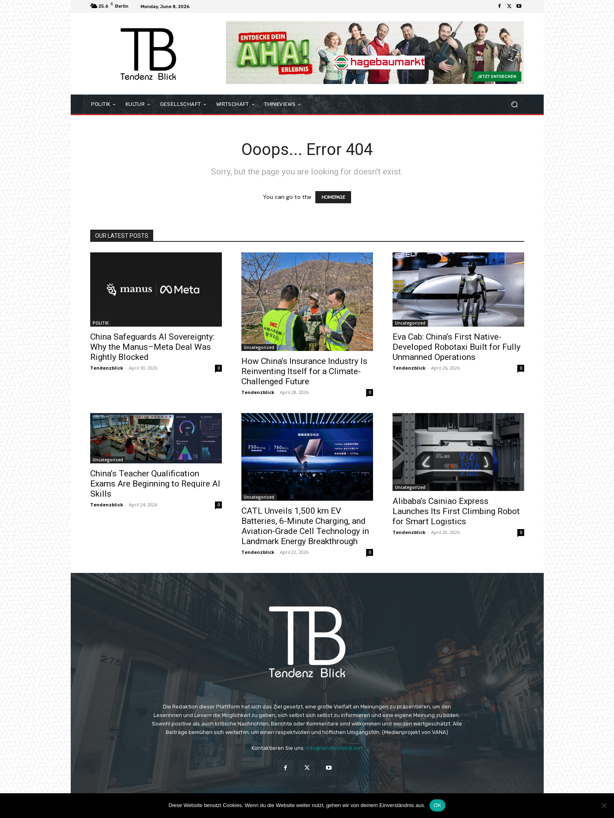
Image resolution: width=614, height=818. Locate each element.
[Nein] (604, 805)
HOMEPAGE (333, 197)
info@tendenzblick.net (334, 748)
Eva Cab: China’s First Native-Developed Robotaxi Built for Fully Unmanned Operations (457, 347)
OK (437, 805)
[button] (514, 104)
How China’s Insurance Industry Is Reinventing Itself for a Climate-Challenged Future (304, 371)
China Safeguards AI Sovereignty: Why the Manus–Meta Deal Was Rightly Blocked (152, 347)
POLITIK (100, 323)
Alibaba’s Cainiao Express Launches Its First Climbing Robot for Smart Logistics (456, 511)
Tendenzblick (106, 368)
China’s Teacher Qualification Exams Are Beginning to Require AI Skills (155, 484)
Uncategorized (259, 347)
